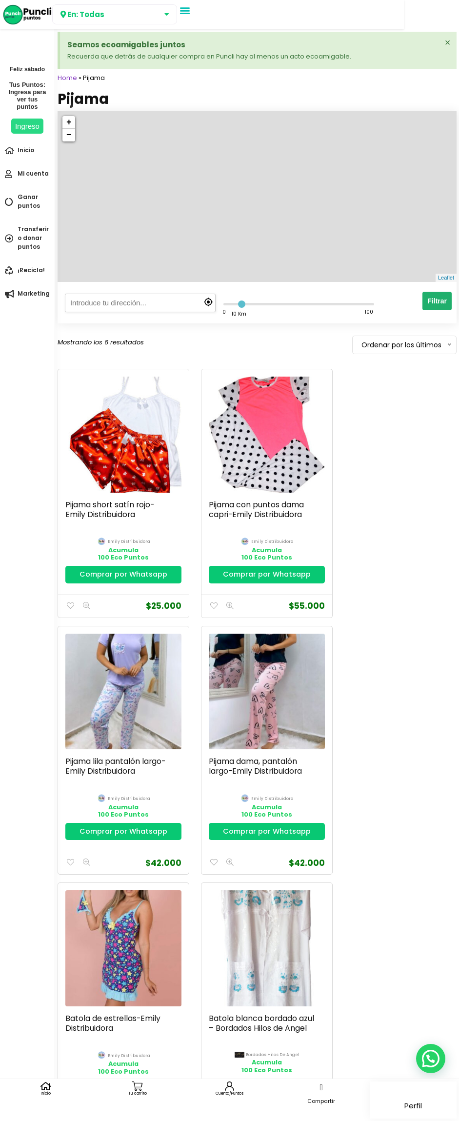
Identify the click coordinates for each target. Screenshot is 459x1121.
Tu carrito (137, 1093)
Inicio (46, 1093)
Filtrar (437, 301)
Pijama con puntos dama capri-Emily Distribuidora (250, 502)
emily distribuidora (125, 535)
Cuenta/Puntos (229, 1093)
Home (67, 78)
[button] (185, 10)
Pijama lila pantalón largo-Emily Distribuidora (389, 502)
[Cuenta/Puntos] (229, 1086)
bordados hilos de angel (399, 783)
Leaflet (446, 277)
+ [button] (69, 122)
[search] (140, 303)
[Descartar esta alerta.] (447, 43)
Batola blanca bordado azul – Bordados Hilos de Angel (385, 756)
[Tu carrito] (137, 1086)
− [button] (69, 135)
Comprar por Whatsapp (120, 567)
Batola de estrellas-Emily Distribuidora (250, 751)
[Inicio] (46, 1086)
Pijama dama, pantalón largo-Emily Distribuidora (112, 751)
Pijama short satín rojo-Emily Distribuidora (109, 502)
